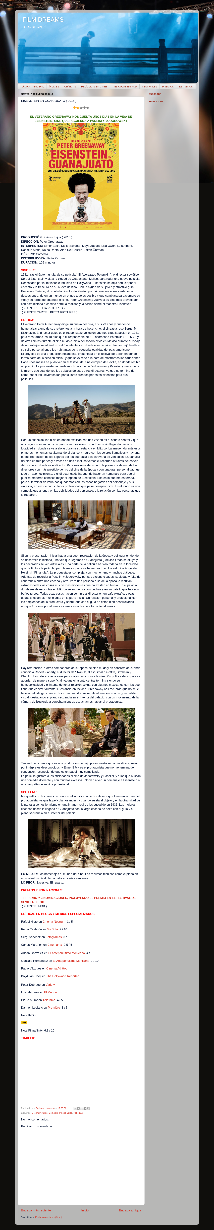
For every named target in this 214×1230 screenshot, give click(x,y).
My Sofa (52, 929)
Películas (78, 1113)
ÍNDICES (54, 86)
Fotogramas (54, 937)
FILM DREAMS (43, 19)
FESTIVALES (149, 86)
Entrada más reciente (36, 1210)
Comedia (53, 1113)
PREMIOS (168, 86)
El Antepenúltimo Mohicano (66, 953)
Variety (50, 984)
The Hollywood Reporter (62, 976)
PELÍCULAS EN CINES (94, 86)
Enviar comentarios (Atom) (48, 1217)
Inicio (85, 1210)
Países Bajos (65, 1113)
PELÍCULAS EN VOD (125, 86)
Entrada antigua (130, 1210)
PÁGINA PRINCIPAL (32, 86)
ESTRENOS (186, 86)
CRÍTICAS (70, 86)
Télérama (49, 1000)
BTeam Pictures (40, 1113)
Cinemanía (54, 944)
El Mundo (50, 992)
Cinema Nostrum (54, 921)
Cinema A (56, 968)
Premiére (54, 1007)
